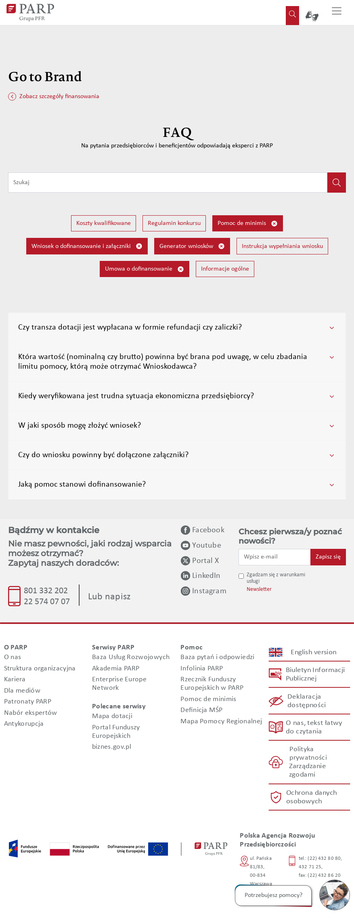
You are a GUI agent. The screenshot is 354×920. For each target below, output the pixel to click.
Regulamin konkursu (174, 223)
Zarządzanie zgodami (307, 771)
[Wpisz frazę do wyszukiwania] (167, 182)
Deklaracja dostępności (306, 701)
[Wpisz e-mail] (275, 557)
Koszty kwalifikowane (103, 223)
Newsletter (259, 589)
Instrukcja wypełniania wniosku (282, 246)
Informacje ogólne (225, 269)
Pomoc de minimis (248, 223)
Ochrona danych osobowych (311, 797)
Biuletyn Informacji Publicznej (314, 674)
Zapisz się (328, 557)
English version (314, 652)
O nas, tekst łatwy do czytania (313, 727)
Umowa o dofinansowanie (144, 269)
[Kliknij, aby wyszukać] (336, 182)
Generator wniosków (192, 246)
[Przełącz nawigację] (337, 12)
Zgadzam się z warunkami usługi (276, 578)
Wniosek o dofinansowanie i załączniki (86, 246)
